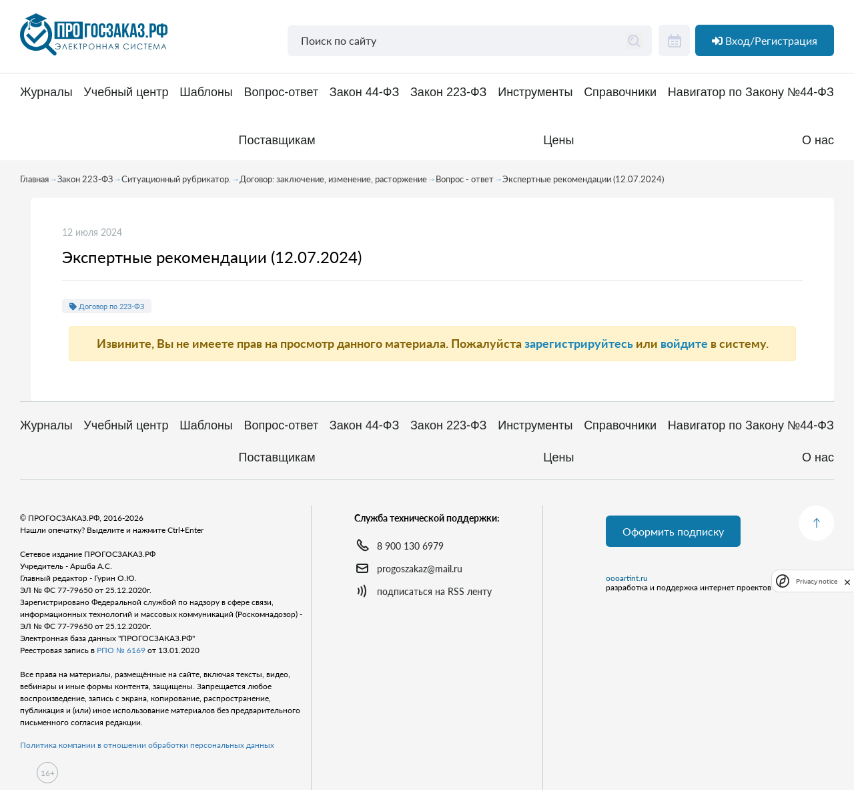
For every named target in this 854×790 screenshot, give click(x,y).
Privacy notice (816, 581)
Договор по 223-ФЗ (106, 306)
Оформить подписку (673, 531)
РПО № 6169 (121, 650)
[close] (847, 581)
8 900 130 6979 (410, 546)
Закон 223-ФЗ (448, 92)
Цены (558, 140)
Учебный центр (125, 92)
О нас (818, 140)
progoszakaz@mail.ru (419, 568)
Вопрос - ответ (465, 179)
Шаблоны (206, 92)
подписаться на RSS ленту (434, 591)
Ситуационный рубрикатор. (176, 179)
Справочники (620, 92)
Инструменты (535, 92)
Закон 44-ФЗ (364, 92)
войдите (684, 343)
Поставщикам (277, 140)
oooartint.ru (627, 578)
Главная (34, 179)
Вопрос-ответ (281, 92)
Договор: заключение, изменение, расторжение (333, 179)
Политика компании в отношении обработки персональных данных (147, 745)
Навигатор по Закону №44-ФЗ (751, 92)
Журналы (46, 92)
